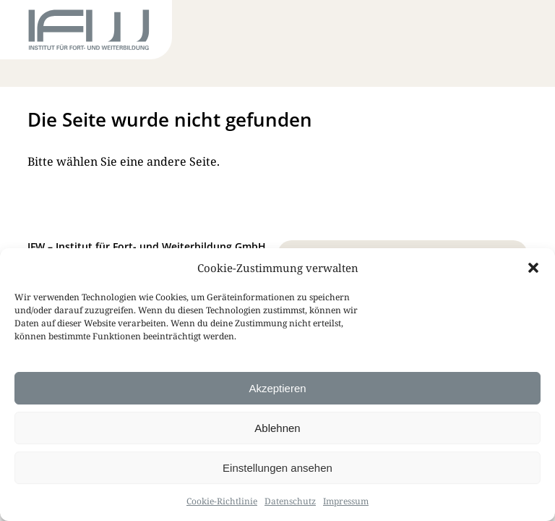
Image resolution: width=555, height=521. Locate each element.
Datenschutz (290, 501)
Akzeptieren (277, 388)
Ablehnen (277, 428)
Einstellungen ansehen (277, 468)
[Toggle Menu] (501, 32)
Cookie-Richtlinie (221, 501)
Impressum (346, 501)
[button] (533, 267)
